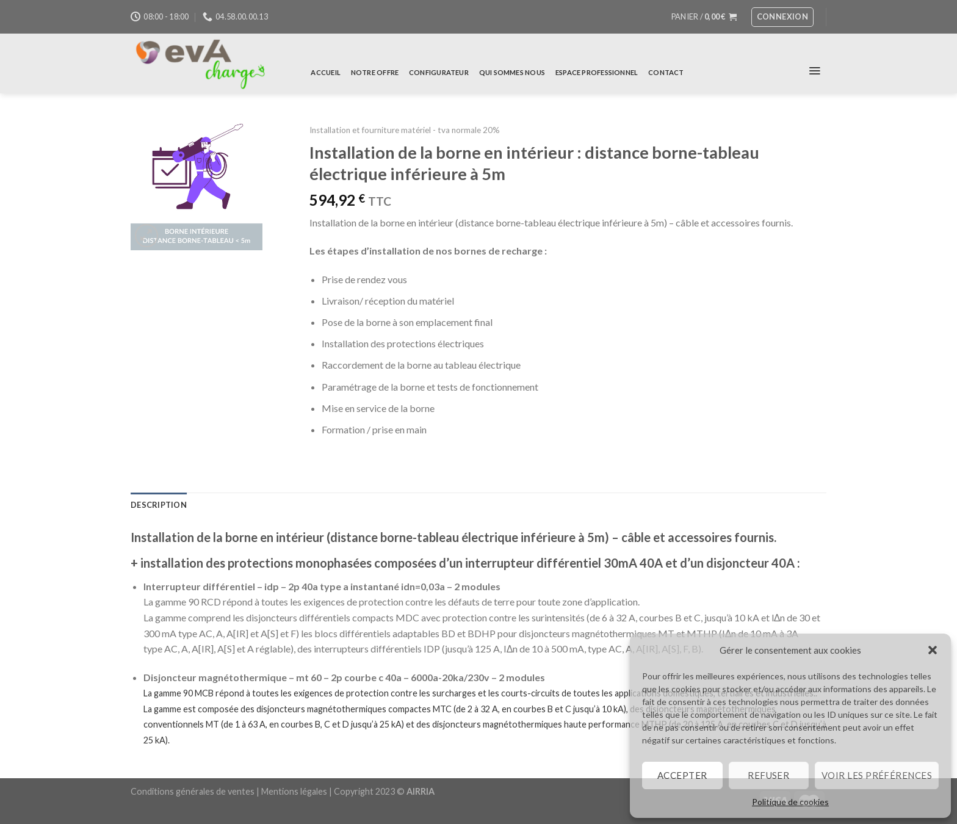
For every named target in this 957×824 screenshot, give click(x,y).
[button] (932, 650)
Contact (666, 72)
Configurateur (439, 72)
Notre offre (375, 72)
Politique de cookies (790, 802)
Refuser (768, 775)
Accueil (326, 72)
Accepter (682, 775)
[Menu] (814, 71)
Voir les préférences (877, 775)
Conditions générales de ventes (193, 791)
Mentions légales (294, 791)
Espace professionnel (596, 72)
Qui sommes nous (512, 72)
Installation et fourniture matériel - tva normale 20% (404, 130)
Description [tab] (159, 505)
